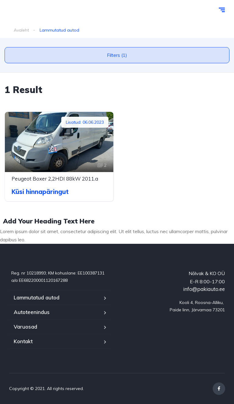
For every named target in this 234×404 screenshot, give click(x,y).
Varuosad (25, 326)
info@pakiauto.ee (204, 289)
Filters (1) (117, 55)
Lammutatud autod (36, 297)
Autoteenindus (32, 312)
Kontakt (23, 341)
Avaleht (21, 30)
